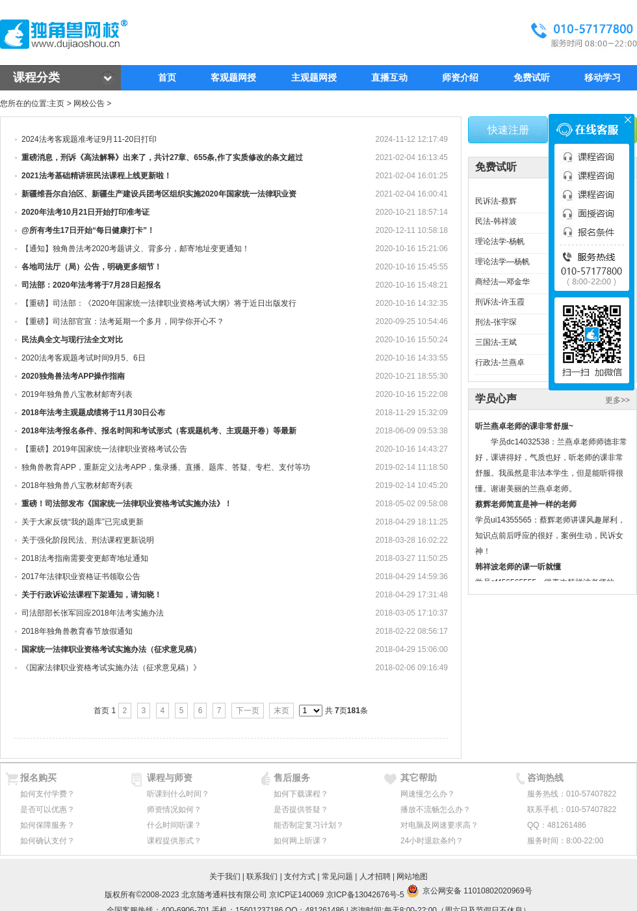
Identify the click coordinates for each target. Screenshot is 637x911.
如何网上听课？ (301, 840)
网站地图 (412, 876)
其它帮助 (418, 777)
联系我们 (262, 876)
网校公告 (89, 103)
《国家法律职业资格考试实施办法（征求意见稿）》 (111, 667)
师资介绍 (460, 77)
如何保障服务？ (47, 825)
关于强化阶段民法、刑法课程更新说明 (87, 540)
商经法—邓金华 (502, 281)
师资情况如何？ (174, 809)
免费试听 (532, 77)
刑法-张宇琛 (496, 322)
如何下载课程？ (301, 793)
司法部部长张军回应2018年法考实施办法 (92, 613)
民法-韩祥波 (496, 221)
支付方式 (299, 876)
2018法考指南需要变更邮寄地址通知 (84, 558)
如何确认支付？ (47, 840)
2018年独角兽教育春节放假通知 (77, 631)
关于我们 (224, 876)
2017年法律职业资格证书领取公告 (80, 576)
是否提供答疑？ (301, 809)
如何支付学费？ (47, 793)
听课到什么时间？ (178, 793)
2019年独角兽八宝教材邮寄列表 (77, 394)
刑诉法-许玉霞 (500, 301)
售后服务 (292, 777)
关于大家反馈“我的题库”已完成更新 (82, 521)
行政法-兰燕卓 (500, 362)
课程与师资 (169, 777)
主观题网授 (314, 77)
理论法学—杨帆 (502, 261)
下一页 (247, 710)
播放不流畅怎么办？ (435, 809)
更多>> (617, 400)
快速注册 (508, 129)
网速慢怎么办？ (427, 793)
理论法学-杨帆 (500, 241)
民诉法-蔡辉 (496, 201)
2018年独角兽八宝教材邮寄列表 (77, 485)
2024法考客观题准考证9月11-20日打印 (89, 139)
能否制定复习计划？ (309, 825)
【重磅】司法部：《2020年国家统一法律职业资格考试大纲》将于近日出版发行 (158, 303)
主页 (56, 103)
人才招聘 (375, 876)
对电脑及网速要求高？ (439, 825)
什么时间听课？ (174, 825)
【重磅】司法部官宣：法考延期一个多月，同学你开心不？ (122, 321)
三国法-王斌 (496, 342)
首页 (167, 77)
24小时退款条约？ (431, 840)
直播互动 (389, 77)
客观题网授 (233, 77)
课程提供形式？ (174, 840)
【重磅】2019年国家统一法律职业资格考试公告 (104, 449)
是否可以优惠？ (47, 809)
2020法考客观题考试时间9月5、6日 (83, 357)
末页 (281, 710)
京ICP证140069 (296, 894)
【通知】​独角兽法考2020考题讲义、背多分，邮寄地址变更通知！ (135, 248)
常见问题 (337, 876)
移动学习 (602, 77)
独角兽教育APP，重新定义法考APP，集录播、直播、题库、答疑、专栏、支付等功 (165, 467)
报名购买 (38, 777)
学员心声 (496, 398)
